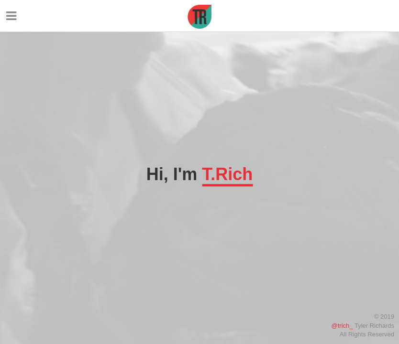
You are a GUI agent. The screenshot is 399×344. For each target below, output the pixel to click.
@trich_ (342, 325)
